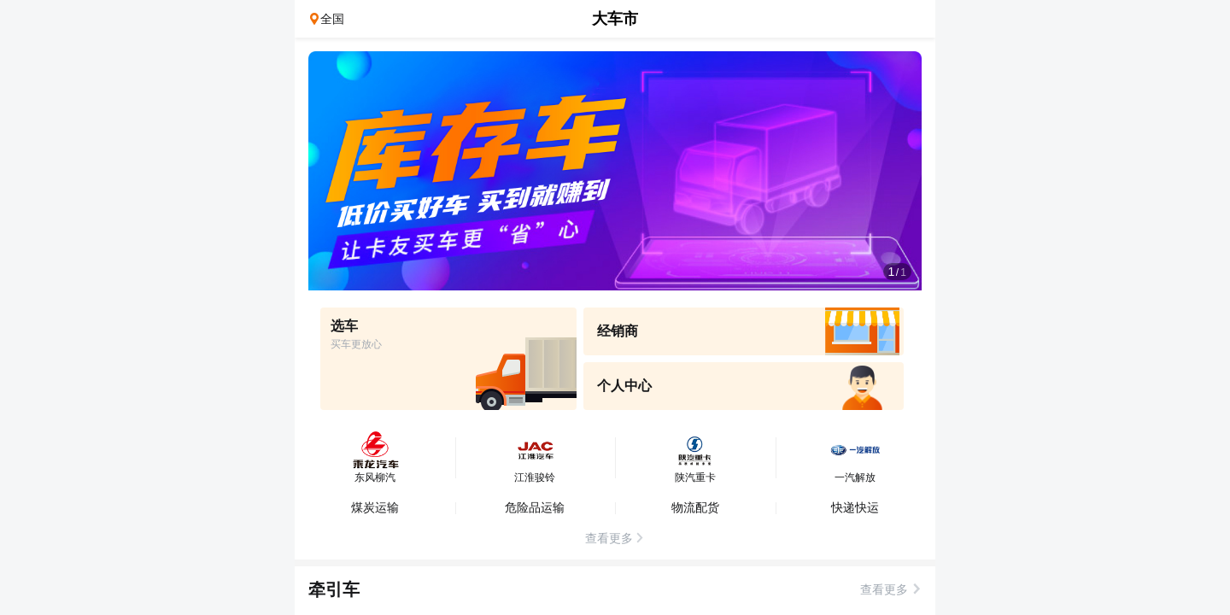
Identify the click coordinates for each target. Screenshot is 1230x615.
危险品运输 (535, 507)
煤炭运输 (375, 507)
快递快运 (855, 507)
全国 (332, 19)
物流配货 (695, 507)
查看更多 (884, 589)
